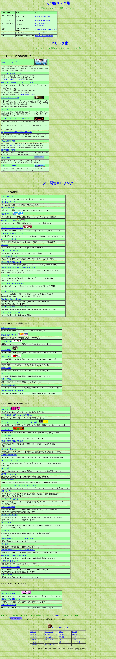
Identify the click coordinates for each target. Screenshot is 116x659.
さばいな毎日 (6, 468)
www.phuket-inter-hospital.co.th (46, 29)
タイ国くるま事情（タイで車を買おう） (16, 307)
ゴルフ (74, 637)
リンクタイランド (8, 202)
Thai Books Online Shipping (11, 299)
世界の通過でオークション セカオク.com (17, 538)
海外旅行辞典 (6, 379)
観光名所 (74, 632)
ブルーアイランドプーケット (12, 62)
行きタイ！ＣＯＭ (8, 220)
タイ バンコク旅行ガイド (11, 262)
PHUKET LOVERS (8, 150)
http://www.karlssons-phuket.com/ (42, 24)
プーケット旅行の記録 (9, 460)
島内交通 (33, 634)
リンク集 (33, 642)
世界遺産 (4, 544)
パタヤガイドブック (8, 291)
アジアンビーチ (7, 430)
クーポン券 (62, 639)
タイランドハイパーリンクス (12, 228)
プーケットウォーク (8, 109)
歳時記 (61, 632)
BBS (46, 642)
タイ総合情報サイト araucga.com (13, 283)
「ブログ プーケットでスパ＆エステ (13, 79)
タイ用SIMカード (7, 480)
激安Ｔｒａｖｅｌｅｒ (9, 474)
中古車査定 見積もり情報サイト (14, 555)
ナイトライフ (49, 639)
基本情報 (33, 632)
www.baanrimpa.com (42, 16)
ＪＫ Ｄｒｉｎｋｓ (8, 605)
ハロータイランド (8, 196)
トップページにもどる (60, 627)
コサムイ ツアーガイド (10, 165)
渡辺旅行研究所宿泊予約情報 (12, 441)
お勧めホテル (76, 634)
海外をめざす (6, 491)
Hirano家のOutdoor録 (9, 455)
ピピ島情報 (33, 644)
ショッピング (49, 637)
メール (57, 615)
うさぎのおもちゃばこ (16, 593)
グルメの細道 (76, 642)
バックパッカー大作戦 (9, 499)
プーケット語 (49, 632)
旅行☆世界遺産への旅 (9, 561)
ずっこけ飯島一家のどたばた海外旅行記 (16, 415)
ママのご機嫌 (6, 368)
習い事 (74, 639)
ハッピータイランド (8, 239)
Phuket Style (5, 158)
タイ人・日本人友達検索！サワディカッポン (18, 267)
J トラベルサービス (9, 256)
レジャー (61, 634)
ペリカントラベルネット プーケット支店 (17, 82)
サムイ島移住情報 (8, 141)
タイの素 (4, 245)
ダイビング (33, 639)
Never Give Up (6, 574)
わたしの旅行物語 (8, 507)
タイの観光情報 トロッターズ (13, 390)
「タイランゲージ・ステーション (20, 422)
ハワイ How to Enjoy (9, 515)
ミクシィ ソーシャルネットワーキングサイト (19, 485)
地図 (60, 642)
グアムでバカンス (8, 522)
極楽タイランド (7, 214)
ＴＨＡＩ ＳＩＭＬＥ (9, 250)
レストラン (33, 637)
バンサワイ (5, 275)
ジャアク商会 (6, 350)
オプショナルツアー (51, 634)
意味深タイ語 (10, 409)
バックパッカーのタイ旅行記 (12, 312)
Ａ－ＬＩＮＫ (6, 356)
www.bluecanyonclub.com (44, 36)
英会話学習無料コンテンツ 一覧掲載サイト (18, 550)
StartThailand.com (7, 208)
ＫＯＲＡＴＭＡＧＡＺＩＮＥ (12, 233)
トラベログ (5, 373)
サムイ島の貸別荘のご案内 (18, 145)
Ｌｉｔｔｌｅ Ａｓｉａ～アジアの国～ (16, 119)
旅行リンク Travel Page (9, 328)
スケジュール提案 (50, 644)
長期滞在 (61, 637)
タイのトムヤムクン (8, 385)
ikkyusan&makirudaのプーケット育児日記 (16, 132)
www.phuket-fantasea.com (44, 33)
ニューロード (6, 435)
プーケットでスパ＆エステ (11, 73)
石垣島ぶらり (6, 530)
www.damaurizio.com (42, 20)
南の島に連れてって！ (9, 335)
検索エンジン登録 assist (10, 599)
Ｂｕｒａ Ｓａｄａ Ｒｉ (11, 449)
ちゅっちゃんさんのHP (10, 98)
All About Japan (6, 341)
